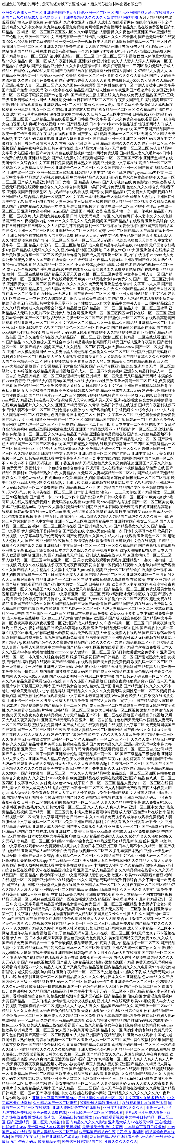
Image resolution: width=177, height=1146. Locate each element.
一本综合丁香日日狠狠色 (144, 1127)
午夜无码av (27, 1141)
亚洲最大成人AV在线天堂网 (130, 1122)
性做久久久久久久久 (120, 1141)
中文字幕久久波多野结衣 (145, 1098)
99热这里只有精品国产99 (82, 1141)
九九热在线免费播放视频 (22, 1117)
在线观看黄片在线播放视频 (144, 1103)
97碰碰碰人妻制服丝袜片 (100, 1103)
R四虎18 (124, 1132)
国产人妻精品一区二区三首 (55, 1132)
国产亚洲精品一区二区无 (27, 1122)
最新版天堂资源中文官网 (102, 1127)
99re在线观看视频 (108, 1117)
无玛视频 (73, 1127)
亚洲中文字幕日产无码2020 (54, 1098)
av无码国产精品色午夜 (97, 1132)
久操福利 (56, 1122)
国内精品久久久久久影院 (86, 1122)
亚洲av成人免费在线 (49, 1112)
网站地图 (130, 17)
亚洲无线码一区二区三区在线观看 (95, 1112)
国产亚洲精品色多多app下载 (65, 1137)
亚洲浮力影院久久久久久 (123, 1108)
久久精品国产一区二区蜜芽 (55, 1103)
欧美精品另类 (49, 1141)
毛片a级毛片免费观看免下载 (148, 1112)
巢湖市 (138, 1132)
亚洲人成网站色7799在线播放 (76, 1108)
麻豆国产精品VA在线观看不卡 (115, 1137)
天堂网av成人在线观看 (45, 1127)
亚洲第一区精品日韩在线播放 (68, 1117)
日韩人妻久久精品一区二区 (100, 1098)
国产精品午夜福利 (25, 1137)
